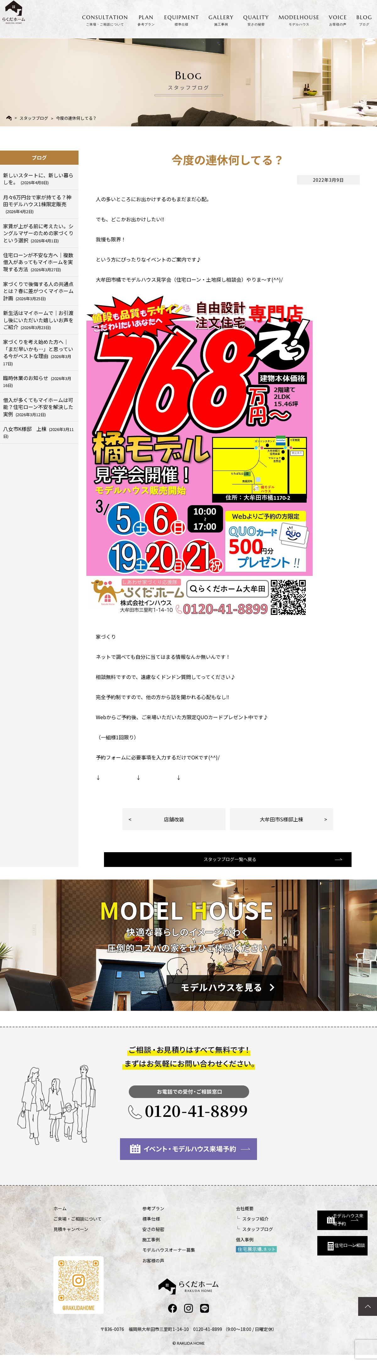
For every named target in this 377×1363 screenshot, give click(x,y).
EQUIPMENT (181, 19)
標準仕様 (134, 1226)
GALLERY (221, 19)
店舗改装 (174, 819)
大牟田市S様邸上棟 (281, 819)
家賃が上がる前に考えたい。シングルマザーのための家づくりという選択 (38, 233)
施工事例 (134, 1247)
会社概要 (211, 1216)
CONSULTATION (105, 19)
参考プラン (137, 1216)
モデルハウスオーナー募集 (152, 1257)
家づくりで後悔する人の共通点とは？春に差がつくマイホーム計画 (38, 291)
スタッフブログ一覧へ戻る (227, 866)
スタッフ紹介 (222, 1226)
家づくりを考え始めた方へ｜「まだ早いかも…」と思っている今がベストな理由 (38, 352)
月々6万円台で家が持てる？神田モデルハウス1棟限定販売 (37, 204)
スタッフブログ (33, 118)
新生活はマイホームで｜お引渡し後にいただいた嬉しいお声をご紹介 (38, 320)
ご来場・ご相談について (77, 1226)
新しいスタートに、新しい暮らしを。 (38, 178)
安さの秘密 (137, 1236)
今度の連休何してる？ (76, 118)
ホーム (60, 1216)
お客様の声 (137, 1268)
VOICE (338, 19)
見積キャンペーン (70, 1236)
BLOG (364, 19)
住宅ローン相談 (306, 1249)
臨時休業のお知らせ (37, 381)
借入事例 (211, 1247)
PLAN (146, 19)
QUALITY (256, 19)
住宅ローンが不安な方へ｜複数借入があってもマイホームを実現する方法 (38, 262)
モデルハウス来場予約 (309, 1221)
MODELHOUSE (299, 19)
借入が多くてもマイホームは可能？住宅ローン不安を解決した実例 (38, 407)
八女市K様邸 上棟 (38, 432)
